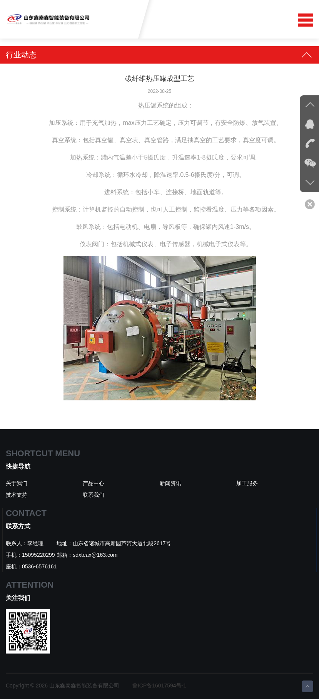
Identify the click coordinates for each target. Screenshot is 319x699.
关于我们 (16, 483)
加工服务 (247, 483)
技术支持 (16, 495)
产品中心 (93, 483)
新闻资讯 (170, 483)
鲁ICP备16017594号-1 (159, 685)
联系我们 (93, 495)
